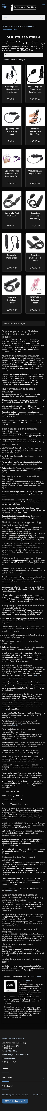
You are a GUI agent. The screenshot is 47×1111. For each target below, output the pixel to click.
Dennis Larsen (24, 980)
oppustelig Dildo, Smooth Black (35, 258)
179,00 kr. (12, 141)
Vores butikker (10, 1058)
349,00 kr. (35, 99)
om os (11, 890)
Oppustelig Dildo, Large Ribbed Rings (35, 216)
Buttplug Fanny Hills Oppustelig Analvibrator (12, 89)
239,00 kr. (12, 226)
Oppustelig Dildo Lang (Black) (11, 300)
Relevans (23, 54)
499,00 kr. (35, 184)
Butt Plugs (18, 540)
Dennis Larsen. (36, 976)
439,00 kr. (35, 141)
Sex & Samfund (18, 725)
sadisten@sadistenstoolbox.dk (16, 1055)
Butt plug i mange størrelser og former (22, 677)
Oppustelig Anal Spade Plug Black (12, 132)
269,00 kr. (12, 99)
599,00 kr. (35, 310)
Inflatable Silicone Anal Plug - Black (35, 132)
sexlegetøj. (19, 955)
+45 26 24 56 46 (10, 1051)
